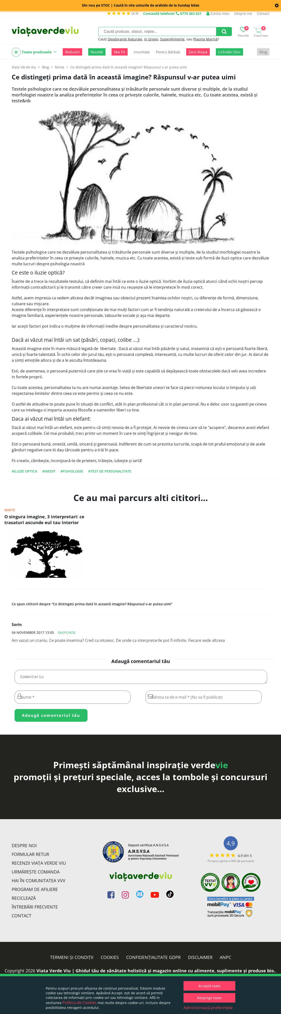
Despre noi (243, 13)
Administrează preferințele (208, 1007)
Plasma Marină (205, 39)
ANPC (225, 959)
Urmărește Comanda (36, 874)
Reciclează (24, 900)
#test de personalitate (109, 471)
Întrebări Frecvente (35, 909)
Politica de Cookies (79, 1002)
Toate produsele (34, 52)
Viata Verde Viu (24, 67)
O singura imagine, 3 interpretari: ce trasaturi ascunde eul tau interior (44, 519)
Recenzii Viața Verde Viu (39, 865)
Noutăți (97, 51)
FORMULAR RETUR (30, 856)
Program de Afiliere (35, 891)
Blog (263, 51)
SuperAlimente (172, 39)
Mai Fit (119, 51)
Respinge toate (209, 997)
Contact (263, 13)
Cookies (110, 959)
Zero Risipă (198, 51)
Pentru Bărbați (168, 51)
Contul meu (217, 13)
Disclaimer (200, 959)
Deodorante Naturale (125, 39)
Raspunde (67, 632)
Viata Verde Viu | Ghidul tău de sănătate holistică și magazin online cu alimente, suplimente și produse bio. (155, 973)
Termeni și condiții (71, 959)
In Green (151, 39)
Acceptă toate (209, 986)
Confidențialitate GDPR (153, 959)
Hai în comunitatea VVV (38, 882)
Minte (9, 510)
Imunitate (142, 51)
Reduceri (72, 51)
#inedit (48, 471)
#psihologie (72, 471)
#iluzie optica (24, 471)
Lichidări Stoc (229, 51)
